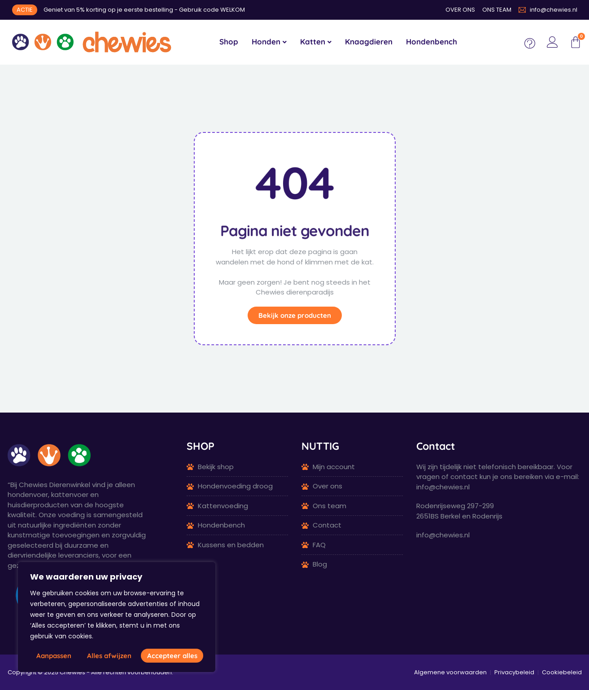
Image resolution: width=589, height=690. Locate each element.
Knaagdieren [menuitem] (369, 41)
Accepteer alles (172, 655)
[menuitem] (269, 42)
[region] (116, 617)
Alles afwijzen (109, 655)
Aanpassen (53, 655)
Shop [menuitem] (228, 41)
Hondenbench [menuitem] (431, 41)
